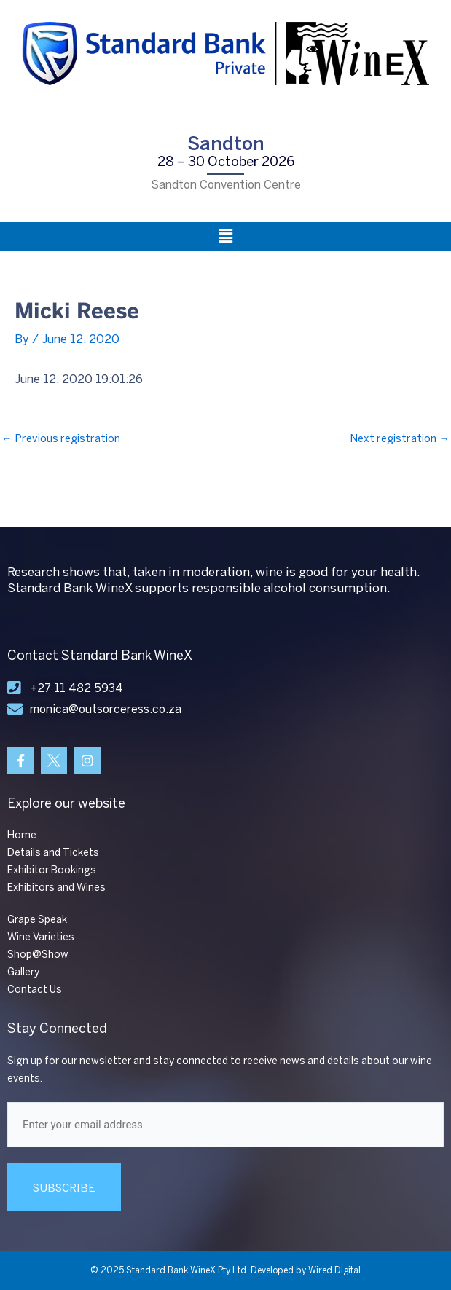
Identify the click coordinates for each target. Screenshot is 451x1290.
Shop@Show (37, 954)
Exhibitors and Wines (56, 887)
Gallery (23, 972)
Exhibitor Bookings (51, 870)
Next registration (400, 438)
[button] (225, 236)
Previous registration (60, 438)
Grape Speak (37, 919)
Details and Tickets (53, 852)
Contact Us (34, 989)
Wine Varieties (40, 937)
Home (21, 835)
